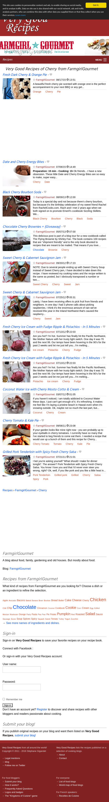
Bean (41, 600)
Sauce (99, 614)
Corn (79, 608)
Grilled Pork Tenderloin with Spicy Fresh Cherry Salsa (39, 452)
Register (42, 709)
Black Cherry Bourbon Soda (22, 192)
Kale (79, 443)
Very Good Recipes (11, 747)
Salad (90, 614)
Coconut (37, 412)
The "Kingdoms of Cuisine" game (21, 796)
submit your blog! (25, 735)
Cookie (71, 608)
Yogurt (67, 619)
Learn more (42, 16)
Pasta (34, 614)
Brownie (52, 249)
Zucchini (74, 619)
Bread (54, 600)
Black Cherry (40, 218)
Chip (9, 608)
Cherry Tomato (41, 443)
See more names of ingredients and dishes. (33, 623)
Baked (28, 600)
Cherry (49, 91)
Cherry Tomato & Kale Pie (20, 420)
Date (47, 181)
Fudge (77, 350)
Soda (90, 218)
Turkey (61, 619)
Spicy (36, 479)
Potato (53, 614)
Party (29, 614)
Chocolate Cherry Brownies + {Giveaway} (31, 226)
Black (80, 218)
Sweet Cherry (40, 284)
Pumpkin (64, 614)
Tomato (57, 443)
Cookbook (60, 608)
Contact (63, 758)
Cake (68, 600)
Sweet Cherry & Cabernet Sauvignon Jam (32, 258)
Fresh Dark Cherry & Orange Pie (25, 75)
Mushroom (14, 614)
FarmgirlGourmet (45, 79)
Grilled (75, 475)
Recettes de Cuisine (69, 796)
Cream (62, 412)
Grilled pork (60, 475)
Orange (37, 91)
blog (7, 761)
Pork (45, 479)
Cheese (76, 600)
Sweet (67, 284)
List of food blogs (67, 781)
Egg (91, 608)
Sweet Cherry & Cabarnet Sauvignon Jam (31, 292)
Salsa (97, 475)
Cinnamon (42, 608)
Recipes (7, 59)
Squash (41, 619)
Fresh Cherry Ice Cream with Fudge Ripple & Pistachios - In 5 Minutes (51, 327)
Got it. (96, 5)
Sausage (6, 619)
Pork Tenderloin (41, 475)
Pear (44, 614)
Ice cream (38, 350)
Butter (61, 600)
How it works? (12, 785)
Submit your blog (13, 781)
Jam (77, 284)
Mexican (6, 614)
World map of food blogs (71, 785)
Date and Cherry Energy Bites (23, 162)
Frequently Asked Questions (19, 788)
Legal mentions (12, 758)
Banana (35, 601)
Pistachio (53, 350)
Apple (5, 600)
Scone (13, 619)
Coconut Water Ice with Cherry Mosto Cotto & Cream (41, 389)
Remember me (14, 699)
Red (73, 614)
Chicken (98, 599)
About (62, 754)
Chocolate (38, 249)
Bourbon (56, 218)
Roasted (80, 614)
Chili (4, 608)
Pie (59, 91)
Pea (39, 614)
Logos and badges (14, 792)
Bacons (21, 600)
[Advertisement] (54, 131)
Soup (19, 618)
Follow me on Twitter (15, 765)
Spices (26, 618)
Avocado (12, 600)
